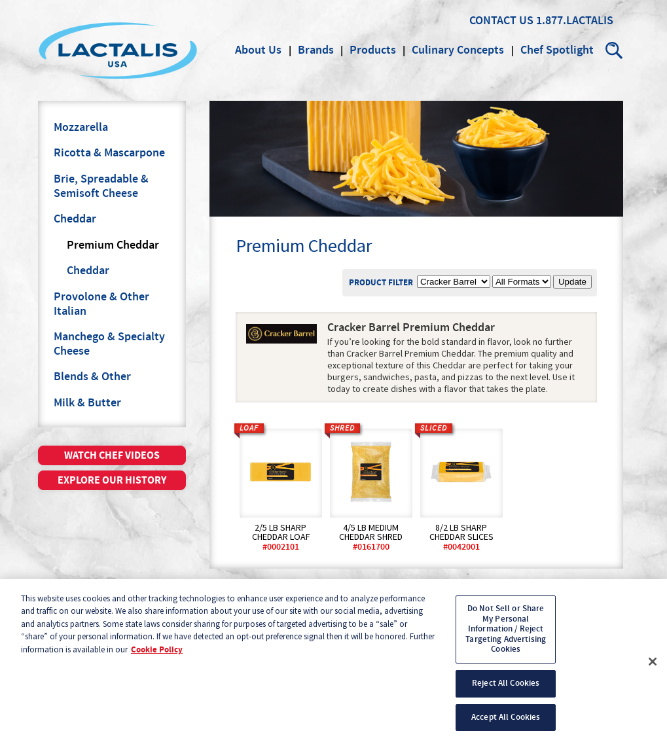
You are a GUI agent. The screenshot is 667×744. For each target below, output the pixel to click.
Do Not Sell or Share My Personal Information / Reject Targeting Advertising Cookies (505, 635)
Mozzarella (81, 127)
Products (373, 50)
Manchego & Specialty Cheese (109, 344)
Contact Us (501, 21)
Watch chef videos (112, 455)
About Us (258, 50)
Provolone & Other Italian (101, 304)
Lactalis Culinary (118, 50)
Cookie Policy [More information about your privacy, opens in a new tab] (157, 656)
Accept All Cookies (505, 724)
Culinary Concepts (458, 50)
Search (614, 50)
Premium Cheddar (113, 245)
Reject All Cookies (505, 690)
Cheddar (75, 219)
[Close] (652, 668)
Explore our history (112, 480)
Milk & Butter (87, 403)
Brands (316, 50)
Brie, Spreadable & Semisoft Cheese (101, 186)
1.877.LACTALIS (574, 21)
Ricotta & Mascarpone (109, 153)
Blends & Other (92, 377)
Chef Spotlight (557, 50)
